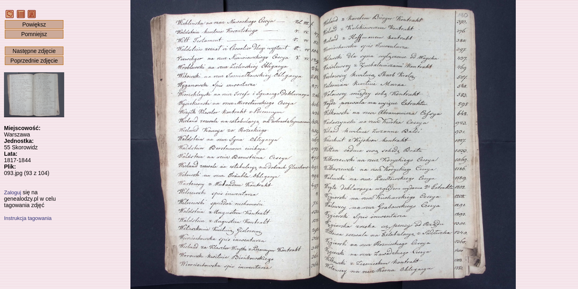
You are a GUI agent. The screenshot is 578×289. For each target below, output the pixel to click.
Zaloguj (12, 192)
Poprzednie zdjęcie (34, 60)
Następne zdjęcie (33, 51)
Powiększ (34, 24)
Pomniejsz (34, 34)
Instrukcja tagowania (28, 218)
